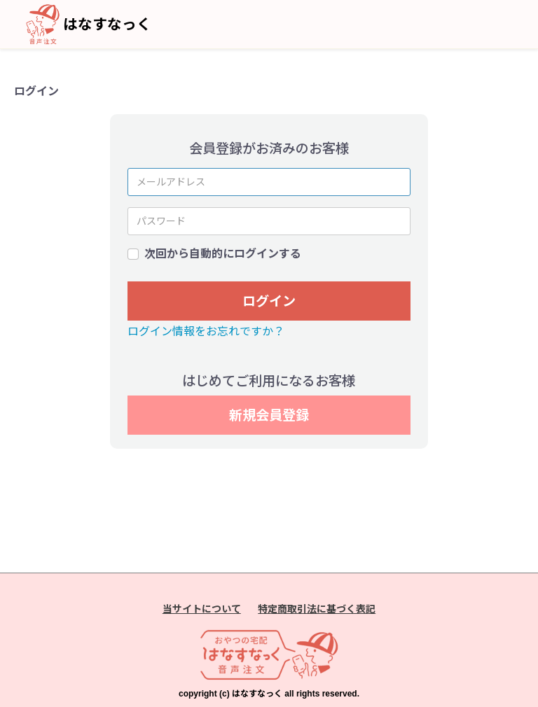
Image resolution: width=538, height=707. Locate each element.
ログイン (269, 301)
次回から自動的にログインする (222, 254)
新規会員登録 (269, 415)
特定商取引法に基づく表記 (316, 609)
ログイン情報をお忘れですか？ (205, 331)
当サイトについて (202, 609)
